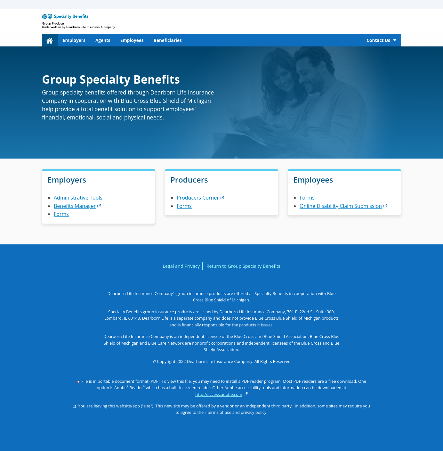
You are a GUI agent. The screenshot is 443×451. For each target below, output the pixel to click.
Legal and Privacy (181, 266)
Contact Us (378, 40)
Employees (132, 40)
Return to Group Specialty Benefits (243, 266)
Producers (200, 197)
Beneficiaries (168, 40)
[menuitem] (50, 40)
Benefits (77, 205)
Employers (74, 40)
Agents (102, 40)
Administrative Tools (78, 197)
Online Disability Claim (343, 205)
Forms (61, 213)
